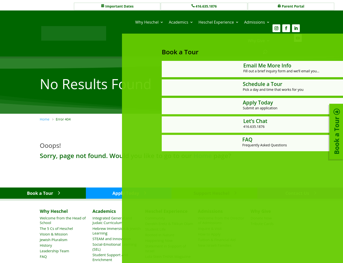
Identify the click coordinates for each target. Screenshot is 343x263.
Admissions (254, 22)
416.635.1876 (206, 6)
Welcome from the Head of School (63, 220)
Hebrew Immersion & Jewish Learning (116, 230)
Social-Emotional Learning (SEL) (114, 247)
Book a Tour (40, 193)
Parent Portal (293, 6)
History (46, 245)
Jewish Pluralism (53, 239)
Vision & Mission (54, 233)
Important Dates (119, 6)
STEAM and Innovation (111, 238)
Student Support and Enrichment (110, 257)
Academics (178, 22)
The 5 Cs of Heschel (56, 228)
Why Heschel (147, 22)
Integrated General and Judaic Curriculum (112, 220)
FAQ (43, 256)
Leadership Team (54, 250)
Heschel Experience (216, 22)
